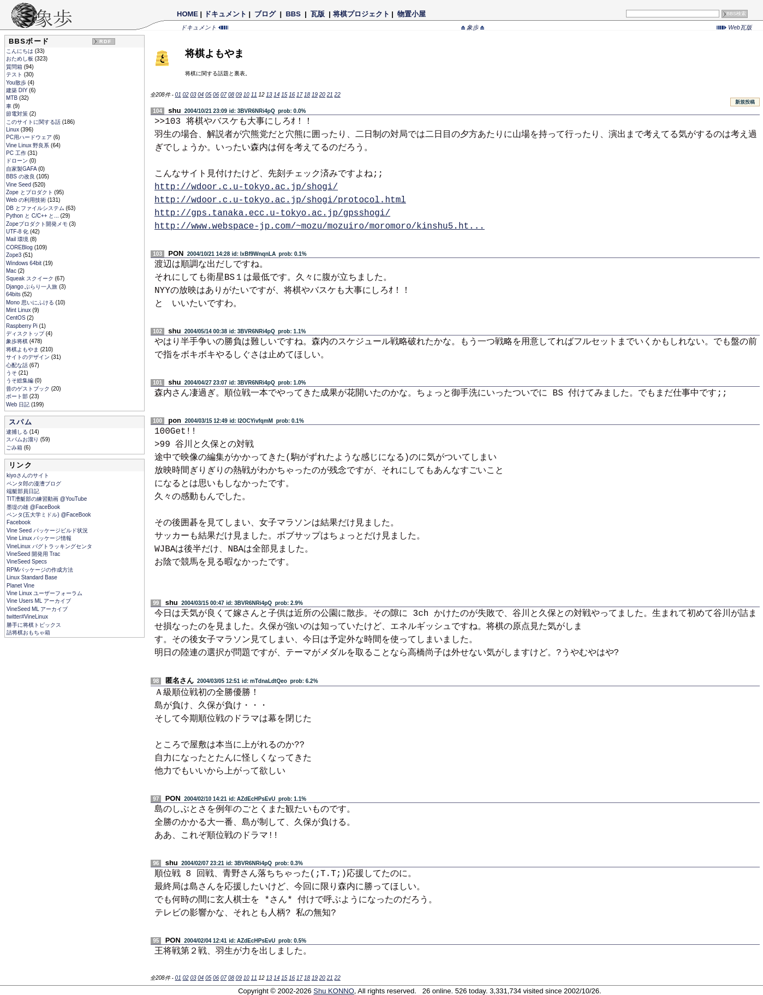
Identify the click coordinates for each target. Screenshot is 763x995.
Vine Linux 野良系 (28, 145)
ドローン (17, 161)
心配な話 (17, 365)
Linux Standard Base (32, 577)
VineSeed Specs (27, 562)
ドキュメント (225, 14)
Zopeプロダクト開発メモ (37, 224)
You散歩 (17, 83)
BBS (293, 14)
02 (185, 95)
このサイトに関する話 (34, 122)
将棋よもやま (23, 349)
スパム (20, 422)
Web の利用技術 (26, 200)
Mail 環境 (18, 239)
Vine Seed (19, 185)
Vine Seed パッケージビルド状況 (47, 531)
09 (239, 95)
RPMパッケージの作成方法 (40, 570)
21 (330, 95)
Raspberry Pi (22, 326)
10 (246, 95)
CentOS (16, 318)
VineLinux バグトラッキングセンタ (49, 546)
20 (322, 95)
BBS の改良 (21, 176)
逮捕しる (17, 432)
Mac (12, 271)
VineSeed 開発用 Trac (33, 554)
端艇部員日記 (23, 491)
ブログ (265, 14)
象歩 (472, 27)
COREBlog (20, 247)
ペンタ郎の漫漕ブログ (34, 484)
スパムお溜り (23, 439)
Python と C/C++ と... (33, 216)
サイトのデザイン (28, 357)
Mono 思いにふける (31, 302)
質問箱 (15, 67)
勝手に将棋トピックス (34, 625)
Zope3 (14, 255)
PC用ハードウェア (29, 137)
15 (284, 95)
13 (269, 95)
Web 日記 (18, 404)
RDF (105, 41)
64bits (14, 294)
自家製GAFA (22, 169)
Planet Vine (20, 586)
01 (178, 95)
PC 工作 (16, 153)
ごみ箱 (15, 448)
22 (338, 95)
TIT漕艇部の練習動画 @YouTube (47, 499)
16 (292, 95)
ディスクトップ (26, 334)
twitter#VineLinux (27, 617)
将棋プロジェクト (361, 14)
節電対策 (17, 114)
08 (231, 95)
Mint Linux (19, 310)
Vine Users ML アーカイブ (39, 601)
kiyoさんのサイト (28, 475)
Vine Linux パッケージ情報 (39, 538)
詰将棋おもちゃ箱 (28, 633)
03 (193, 95)
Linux (13, 130)
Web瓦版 (734, 27)
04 (201, 95)
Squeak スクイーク (30, 278)
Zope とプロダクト (30, 192)
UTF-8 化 (18, 232)
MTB (12, 98)
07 (223, 95)
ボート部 (17, 396)
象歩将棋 (17, 341)
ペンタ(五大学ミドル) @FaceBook (49, 515)
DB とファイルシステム (35, 208)
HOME (187, 14)
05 (208, 95)
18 (307, 95)
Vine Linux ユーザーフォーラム (44, 593)
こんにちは (20, 51)
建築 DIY (17, 90)
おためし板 (20, 59)
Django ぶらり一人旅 (32, 287)
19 (315, 95)
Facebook (19, 522)
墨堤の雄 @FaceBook (33, 507)
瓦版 (317, 14)
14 (276, 95)
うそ (12, 373)
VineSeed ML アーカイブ (37, 609)
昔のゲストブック (28, 389)
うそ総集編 (20, 380)
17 (299, 95)
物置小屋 (411, 14)
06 (216, 95)
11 (254, 95)
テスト (15, 74)
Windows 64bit (24, 263)
